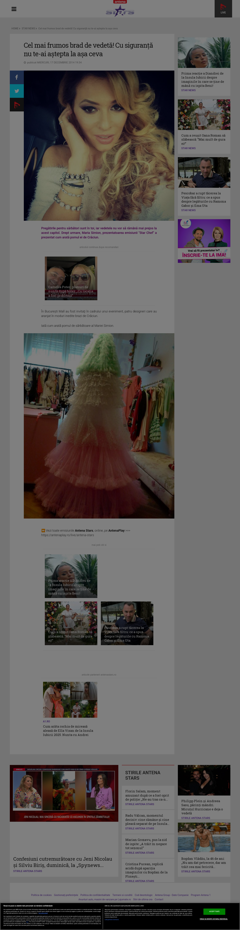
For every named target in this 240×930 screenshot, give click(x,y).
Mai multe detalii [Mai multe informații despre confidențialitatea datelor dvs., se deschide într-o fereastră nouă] (43, 913)
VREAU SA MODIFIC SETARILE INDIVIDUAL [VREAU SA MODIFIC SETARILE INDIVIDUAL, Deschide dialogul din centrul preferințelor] (214, 919)
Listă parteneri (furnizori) (112, 919)
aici (27, 921)
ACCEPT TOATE (214, 912)
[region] (120, 916)
